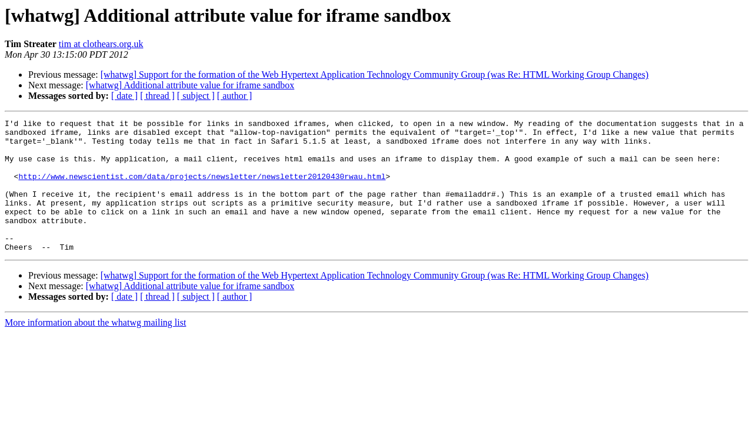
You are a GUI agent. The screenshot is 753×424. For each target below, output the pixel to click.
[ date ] (124, 96)
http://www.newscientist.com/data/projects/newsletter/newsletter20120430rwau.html (201, 188)
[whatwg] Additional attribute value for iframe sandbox (190, 85)
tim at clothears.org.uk (101, 44)
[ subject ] (196, 96)
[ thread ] (157, 96)
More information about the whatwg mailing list (95, 349)
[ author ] (234, 96)
